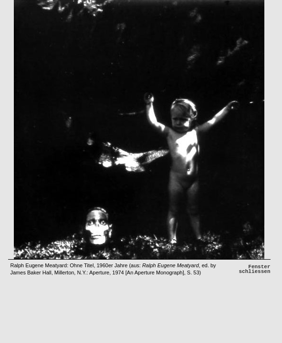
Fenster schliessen (254, 269)
